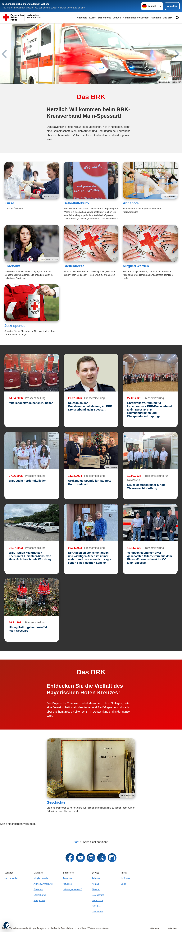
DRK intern (97, 911)
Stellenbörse (104, 18)
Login (123, 884)
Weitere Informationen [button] (98, 928)
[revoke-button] (6, 925)
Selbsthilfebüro (76, 203)
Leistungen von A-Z (72, 889)
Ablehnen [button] (154, 928)
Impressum (97, 900)
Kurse (92, 18)
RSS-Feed (97, 906)
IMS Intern (126, 878)
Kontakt (95, 884)
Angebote (82, 18)
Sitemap (96, 889)
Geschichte (56, 802)
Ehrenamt (12, 266)
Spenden (156, 18)
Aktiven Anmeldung (43, 884)
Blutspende (39, 900)
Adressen (96, 878)
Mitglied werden (136, 266)
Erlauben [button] (172, 928)
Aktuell (117, 18)
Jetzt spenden (15, 326)
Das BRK (167, 18)
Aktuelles (67, 884)
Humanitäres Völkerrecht (136, 18)
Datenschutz (98, 895)
